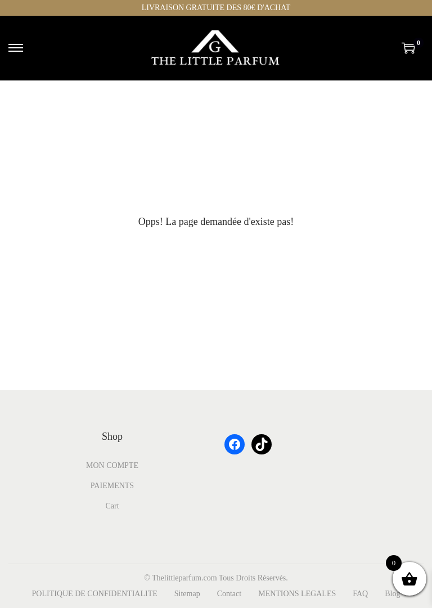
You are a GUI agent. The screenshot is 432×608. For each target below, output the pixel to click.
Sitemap (187, 593)
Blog (392, 593)
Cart (112, 506)
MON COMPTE (112, 465)
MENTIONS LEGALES (297, 593)
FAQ (360, 593)
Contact (229, 593)
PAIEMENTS (112, 485)
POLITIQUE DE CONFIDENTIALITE (95, 593)
